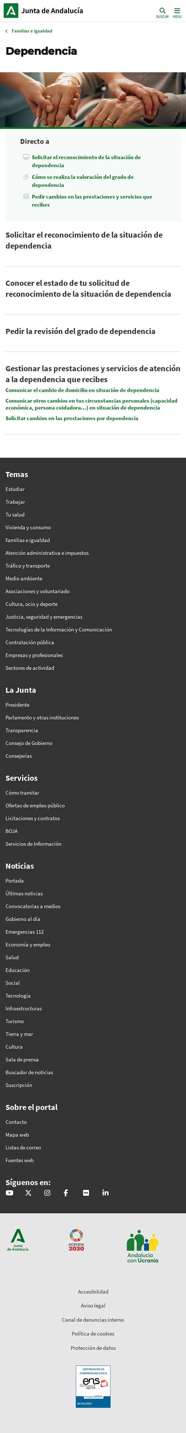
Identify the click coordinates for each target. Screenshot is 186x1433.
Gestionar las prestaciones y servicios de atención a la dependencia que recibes (93, 373)
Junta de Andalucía (11, 10)
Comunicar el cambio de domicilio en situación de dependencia (82, 390)
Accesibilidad (93, 1291)
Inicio (53, 10)
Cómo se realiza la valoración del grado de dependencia (83, 180)
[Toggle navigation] (176, 12)
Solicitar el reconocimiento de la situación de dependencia (86, 161)
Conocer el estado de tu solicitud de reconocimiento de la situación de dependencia (88, 288)
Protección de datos (93, 1347)
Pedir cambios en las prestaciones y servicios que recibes (92, 200)
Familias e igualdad (32, 31)
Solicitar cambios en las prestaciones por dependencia (71, 418)
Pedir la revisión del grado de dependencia (80, 331)
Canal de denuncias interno (93, 1319)
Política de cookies (93, 1333)
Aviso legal (93, 1305)
